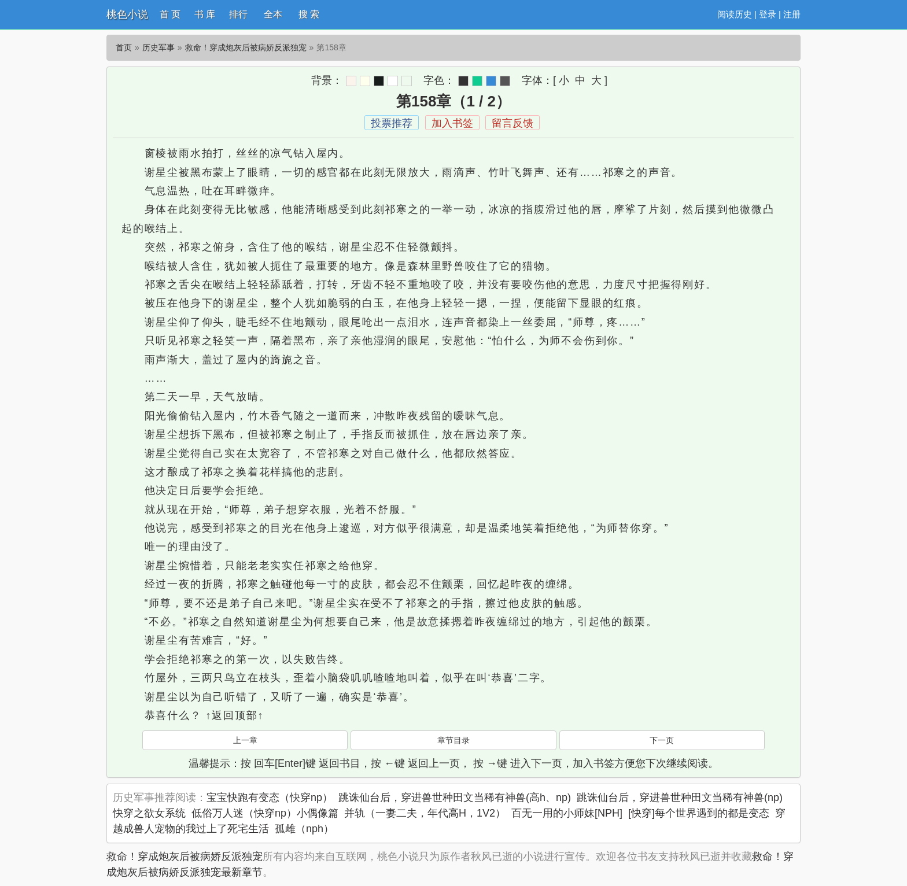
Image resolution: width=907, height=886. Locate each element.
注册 (792, 14)
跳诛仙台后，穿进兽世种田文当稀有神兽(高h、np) (454, 797)
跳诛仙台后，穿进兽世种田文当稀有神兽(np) (680, 797)
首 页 (170, 14)
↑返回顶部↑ (234, 715)
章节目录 (453, 740)
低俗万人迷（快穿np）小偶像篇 (264, 813)
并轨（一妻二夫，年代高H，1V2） (425, 813)
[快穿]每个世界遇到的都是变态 (698, 813)
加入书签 (452, 123)
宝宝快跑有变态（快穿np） (270, 797)
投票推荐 (391, 123)
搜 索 (308, 14)
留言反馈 (512, 123)
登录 (767, 14)
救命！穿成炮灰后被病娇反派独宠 (246, 47)
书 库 (204, 14)
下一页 (662, 740)
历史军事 (158, 47)
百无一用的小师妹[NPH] (566, 813)
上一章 (245, 740)
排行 (238, 14)
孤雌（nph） (304, 829)
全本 (273, 14)
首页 (124, 47)
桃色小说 (127, 14)
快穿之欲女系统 (149, 813)
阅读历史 (734, 14)
